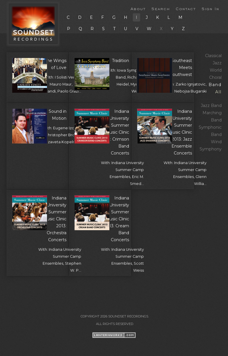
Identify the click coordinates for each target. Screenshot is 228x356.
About (138, 8)
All (218, 92)
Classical (213, 55)
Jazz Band (211, 105)
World (216, 70)
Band (215, 84)
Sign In (210, 8)
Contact (186, 8)
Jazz (217, 63)
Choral (215, 77)
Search (160, 8)
